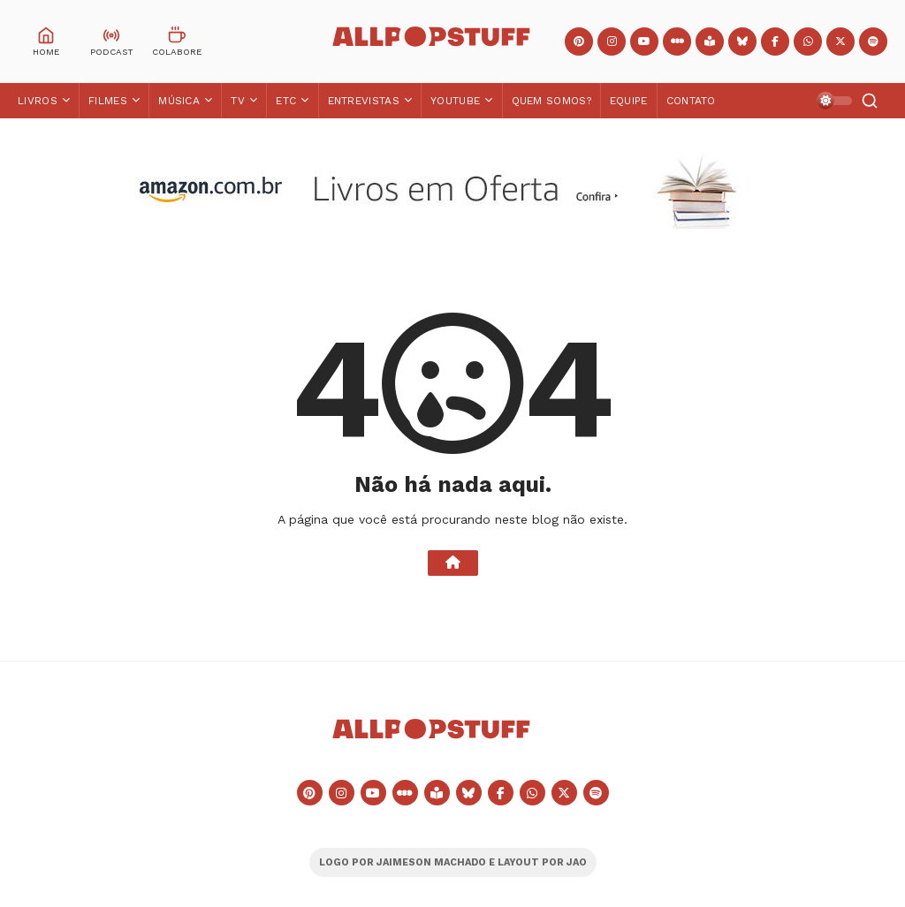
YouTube (455, 100)
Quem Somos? (551, 100)
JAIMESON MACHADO (431, 862)
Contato (691, 100)
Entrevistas (363, 100)
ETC (286, 100)
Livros (37, 100)
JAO (577, 862)
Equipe (629, 100)
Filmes (107, 100)
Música (179, 100)
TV (238, 100)
